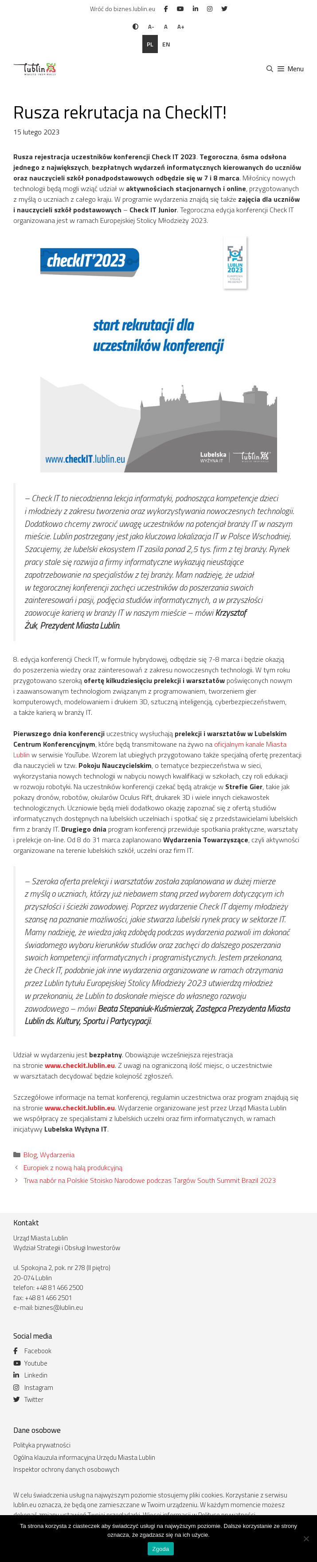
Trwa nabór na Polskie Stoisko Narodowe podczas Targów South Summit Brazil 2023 (149, 1180)
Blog (30, 1154)
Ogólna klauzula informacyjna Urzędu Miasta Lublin (84, 1457)
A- (151, 26)
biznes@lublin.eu (59, 1307)
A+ (180, 26)
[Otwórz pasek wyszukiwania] (269, 69)
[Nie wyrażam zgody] (305, 1538)
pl (150, 44)
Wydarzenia (57, 1154)
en (166, 44)
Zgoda (160, 1549)
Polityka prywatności (41, 1445)
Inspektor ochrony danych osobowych (66, 1469)
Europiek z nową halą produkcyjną (72, 1167)
